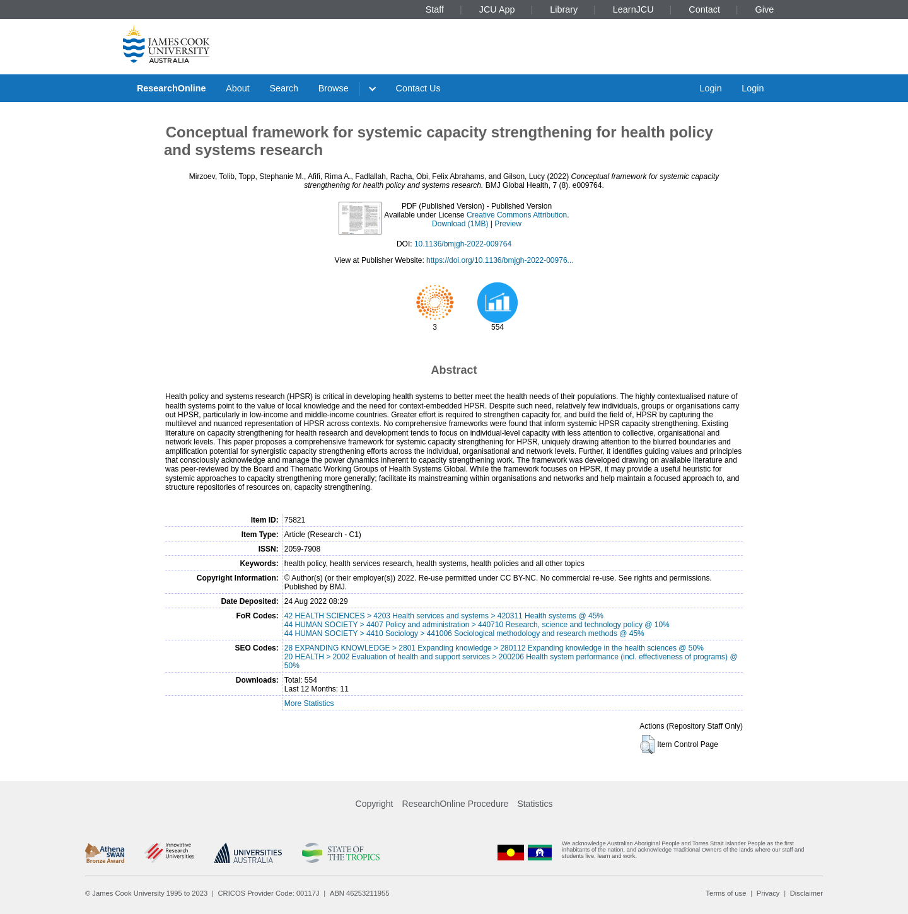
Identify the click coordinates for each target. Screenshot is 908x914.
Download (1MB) (460, 223)
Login (710, 88)
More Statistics (309, 703)
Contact (704, 9)
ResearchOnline (171, 88)
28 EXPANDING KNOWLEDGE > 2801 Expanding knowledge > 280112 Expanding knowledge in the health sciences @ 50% (494, 648)
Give (764, 9)
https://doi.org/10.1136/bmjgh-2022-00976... (500, 260)
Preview (507, 223)
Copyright (374, 804)
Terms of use (726, 893)
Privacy (768, 893)
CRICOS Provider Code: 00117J (269, 893)
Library (564, 9)
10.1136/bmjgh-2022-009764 (462, 244)
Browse (333, 88)
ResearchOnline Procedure (455, 804)
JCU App (497, 9)
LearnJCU (633, 9)
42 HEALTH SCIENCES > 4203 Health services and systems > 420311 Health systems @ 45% (443, 615)
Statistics (534, 804)
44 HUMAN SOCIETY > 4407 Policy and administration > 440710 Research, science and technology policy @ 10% (477, 624)
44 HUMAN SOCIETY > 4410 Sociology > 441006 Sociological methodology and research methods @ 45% (464, 633)
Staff (435, 9)
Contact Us (418, 88)
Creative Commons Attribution (517, 215)
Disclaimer (806, 893)
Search (283, 88)
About (238, 88)
